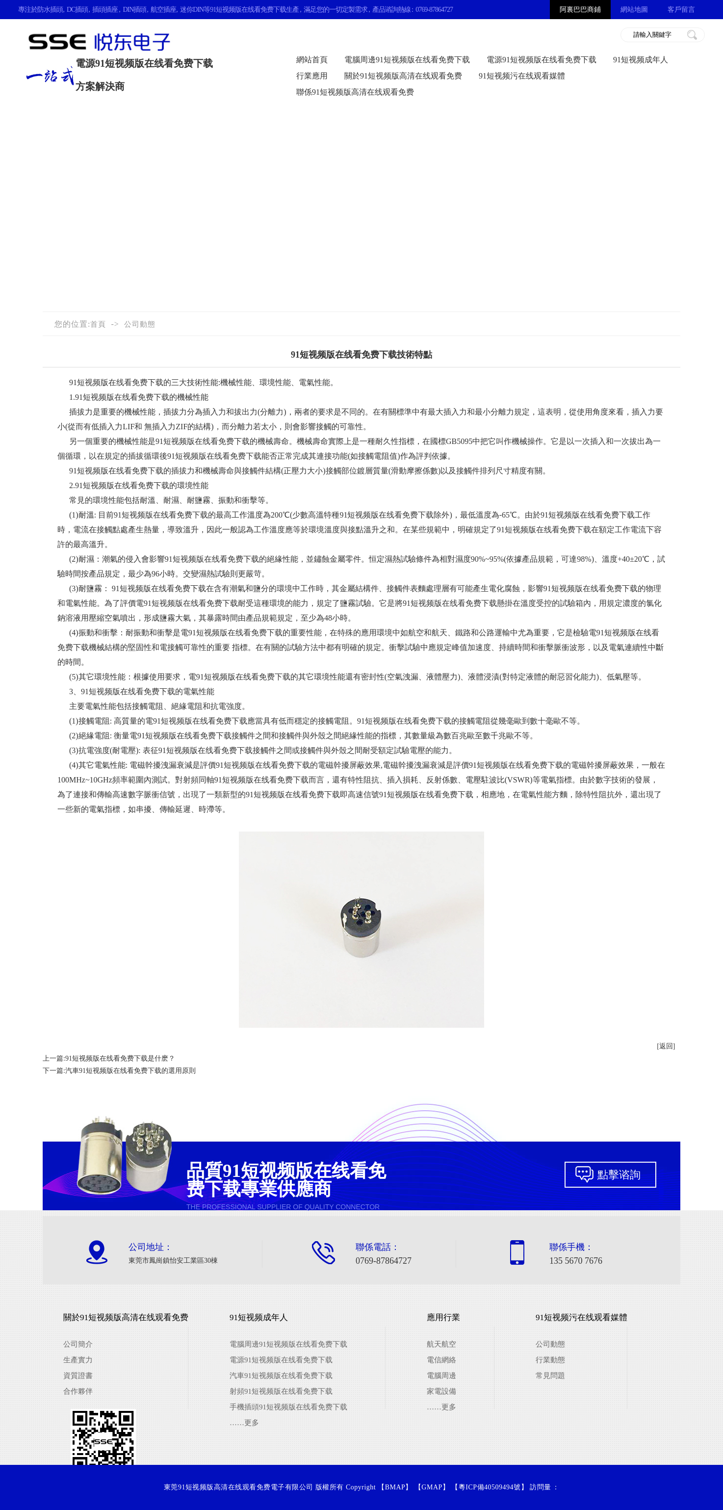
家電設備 (441, 1391)
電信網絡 (441, 1360)
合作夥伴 (78, 1391)
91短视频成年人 (640, 59)
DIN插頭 (134, 9)
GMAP (431, 1487)
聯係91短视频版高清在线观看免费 (355, 92)
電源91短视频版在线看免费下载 (541, 59)
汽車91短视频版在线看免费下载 (281, 1376)
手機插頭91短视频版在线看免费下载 (288, 1407)
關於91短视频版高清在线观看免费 (403, 76)
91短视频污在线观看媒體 (522, 76)
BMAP (395, 1487)
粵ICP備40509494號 (490, 1487)
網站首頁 (312, 59)
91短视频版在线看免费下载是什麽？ (120, 1058)
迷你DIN (192, 9)
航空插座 (163, 9)
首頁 (98, 324)
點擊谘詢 (619, 1175)
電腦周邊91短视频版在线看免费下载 (407, 59)
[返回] (666, 1046)
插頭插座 (105, 9)
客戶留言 (681, 9)
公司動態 (139, 324)
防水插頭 (50, 9)
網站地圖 (634, 9)
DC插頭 (77, 9)
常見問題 (550, 1376)
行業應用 (312, 76)
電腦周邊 (441, 1376)
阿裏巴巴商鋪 (580, 9)
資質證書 (78, 1376)
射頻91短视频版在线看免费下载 (281, 1391)
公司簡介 (78, 1344)
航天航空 (441, 1344)
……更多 (244, 1423)
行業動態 (550, 1360)
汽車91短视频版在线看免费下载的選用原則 (130, 1070)
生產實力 (78, 1360)
